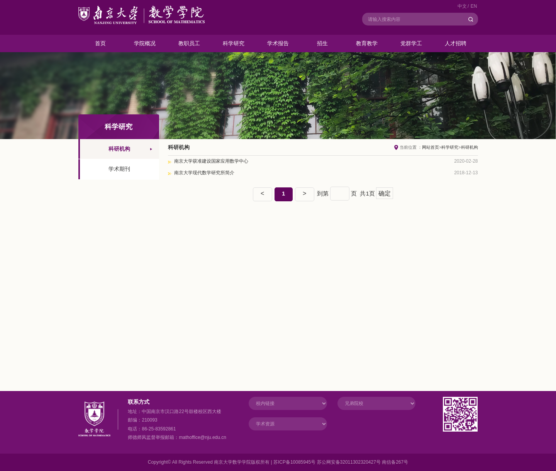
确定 (384, 193)
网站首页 (430, 147)
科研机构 (469, 147)
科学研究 (449, 147)
